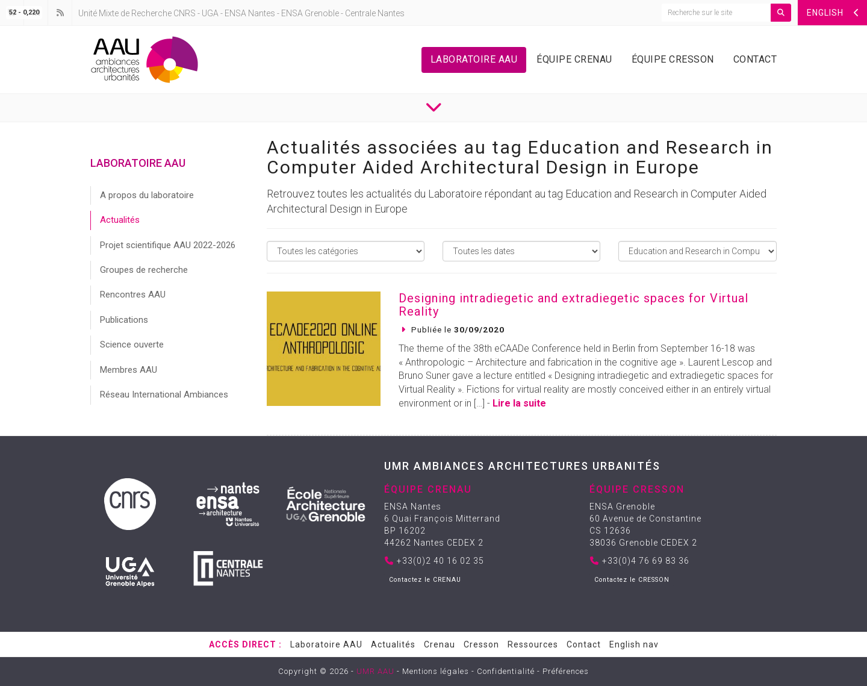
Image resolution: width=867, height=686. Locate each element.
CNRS (184, 13)
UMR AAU (375, 671)
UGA (210, 13)
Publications (124, 319)
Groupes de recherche (144, 269)
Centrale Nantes (375, 13)
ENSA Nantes (250, 13)
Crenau (439, 644)
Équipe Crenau (574, 59)
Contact (755, 59)
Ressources (533, 644)
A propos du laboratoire (147, 195)
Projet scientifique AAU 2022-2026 (167, 245)
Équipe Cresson (673, 59)
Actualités (120, 219)
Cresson (481, 644)
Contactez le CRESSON (632, 580)
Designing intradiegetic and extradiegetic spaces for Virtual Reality (573, 305)
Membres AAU (128, 369)
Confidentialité (506, 671)
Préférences (565, 671)
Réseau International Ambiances (164, 394)
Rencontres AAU (133, 294)
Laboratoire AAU (474, 59)
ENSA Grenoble (310, 13)
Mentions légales (435, 671)
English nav (634, 644)
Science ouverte (132, 344)
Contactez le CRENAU (425, 580)
